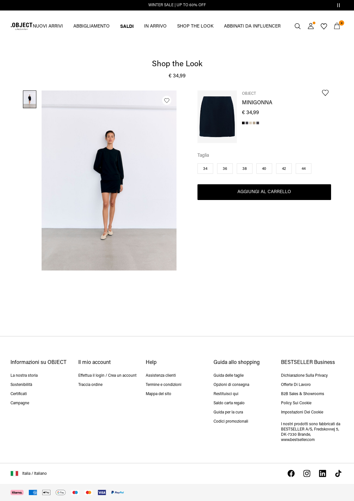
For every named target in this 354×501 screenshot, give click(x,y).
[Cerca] (297, 26)
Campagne (19, 403)
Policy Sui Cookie (296, 403)
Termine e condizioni (163, 385)
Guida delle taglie (229, 376)
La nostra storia (24, 376)
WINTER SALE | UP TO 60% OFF (177, 5)
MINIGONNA (257, 103)
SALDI (127, 26)
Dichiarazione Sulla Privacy (304, 376)
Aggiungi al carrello (264, 192)
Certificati (18, 394)
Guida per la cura (228, 412)
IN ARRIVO (155, 26)
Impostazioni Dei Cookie (302, 412)
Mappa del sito (158, 394)
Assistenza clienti (161, 376)
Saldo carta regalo (229, 403)
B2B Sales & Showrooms (302, 394)
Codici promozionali (231, 422)
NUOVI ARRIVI (48, 26)
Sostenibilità (21, 385)
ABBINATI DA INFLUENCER (252, 26)
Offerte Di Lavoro (296, 385)
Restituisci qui (226, 394)
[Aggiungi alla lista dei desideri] (166, 100)
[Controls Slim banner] (338, 5)
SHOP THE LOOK (195, 26)
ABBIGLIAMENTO (91, 26)
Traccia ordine (90, 385)
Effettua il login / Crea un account (107, 376)
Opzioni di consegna (231, 385)
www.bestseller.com (298, 440)
